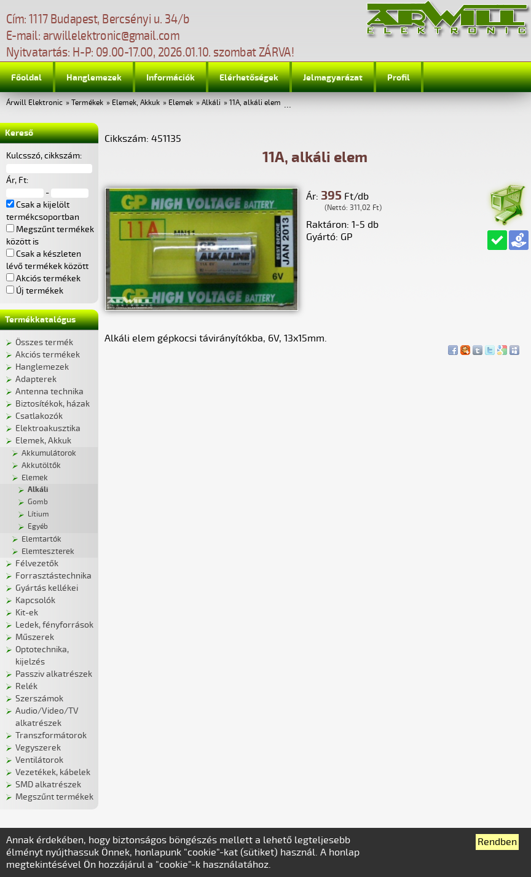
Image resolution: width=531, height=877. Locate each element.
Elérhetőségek (248, 77)
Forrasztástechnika (53, 576)
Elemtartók (41, 539)
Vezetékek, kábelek (52, 772)
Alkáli (211, 102)
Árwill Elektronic (34, 102)
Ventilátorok (39, 760)
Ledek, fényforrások (54, 625)
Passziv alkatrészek (53, 674)
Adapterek (36, 379)
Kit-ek (26, 612)
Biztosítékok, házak (52, 404)
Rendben (497, 842)
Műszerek (34, 637)
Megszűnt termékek (54, 797)
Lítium (38, 514)
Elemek (180, 102)
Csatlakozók (39, 416)
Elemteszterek (48, 551)
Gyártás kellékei (46, 588)
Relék (26, 686)
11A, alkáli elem (255, 102)
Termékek (87, 102)
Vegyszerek (38, 748)
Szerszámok (39, 698)
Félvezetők (36, 563)
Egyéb (38, 526)
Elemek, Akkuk (136, 102)
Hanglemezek (94, 77)
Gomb (38, 502)
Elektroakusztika (48, 428)
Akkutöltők (41, 465)
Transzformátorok (51, 735)
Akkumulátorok (49, 453)
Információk (170, 77)
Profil (398, 77)
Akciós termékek (47, 354)
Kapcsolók (35, 600)
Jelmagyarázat (333, 77)
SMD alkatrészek (48, 784)
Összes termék (44, 342)
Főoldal (26, 77)
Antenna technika (49, 391)
